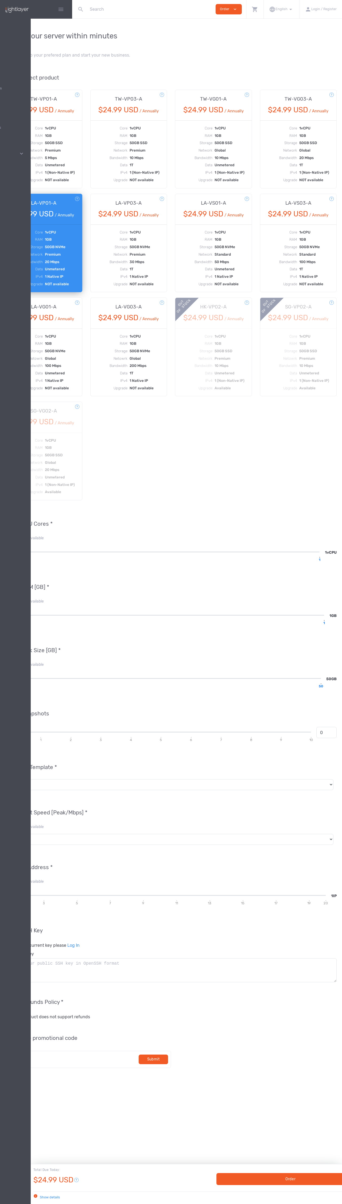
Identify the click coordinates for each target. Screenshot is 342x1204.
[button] (254, 9)
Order (280, 1179)
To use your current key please (114, 996)
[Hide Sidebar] (61, 9)
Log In (145, 996)
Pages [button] (36, 153)
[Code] (127, 1110)
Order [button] (229, 9)
